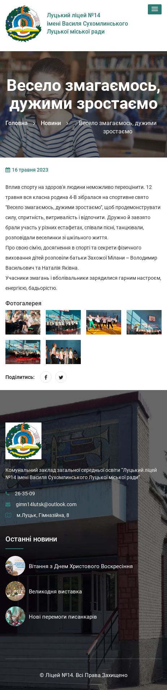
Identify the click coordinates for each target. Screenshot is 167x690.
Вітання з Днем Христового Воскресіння (81, 566)
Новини (51, 123)
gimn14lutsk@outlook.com (46, 504)
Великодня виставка (55, 591)
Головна (16, 123)
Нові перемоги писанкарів (63, 617)
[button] (155, 9)
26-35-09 (25, 493)
